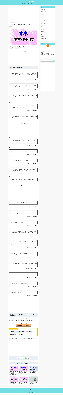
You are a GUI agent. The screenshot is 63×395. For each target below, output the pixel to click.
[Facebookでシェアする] (20, 358)
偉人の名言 (32, 3)
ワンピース (36, 361)
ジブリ (43, 17)
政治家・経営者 (44, 38)
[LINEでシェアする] (26, 358)
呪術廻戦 (43, 19)
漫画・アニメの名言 (26, 3)
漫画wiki (31, 1)
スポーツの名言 (37, 3)
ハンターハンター (44, 25)
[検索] (54, 61)
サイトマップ (33, 392)
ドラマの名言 (21, 3)
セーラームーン (44, 22)
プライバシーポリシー (27, 392)
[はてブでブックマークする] (23, 358)
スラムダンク (44, 20)
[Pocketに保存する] (29, 358)
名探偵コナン (44, 28)
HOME (31, 391)
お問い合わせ (42, 3)
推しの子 (43, 14)
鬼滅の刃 (43, 16)
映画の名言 (43, 9)
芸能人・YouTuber (44, 40)
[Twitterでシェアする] (17, 358)
